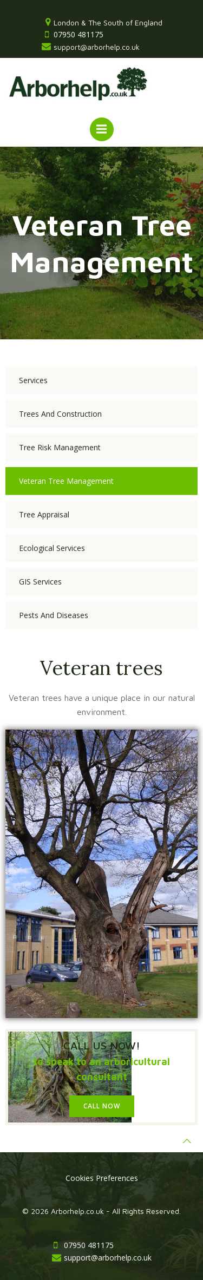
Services (33, 380)
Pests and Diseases (53, 615)
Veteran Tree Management (66, 481)
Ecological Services (52, 548)
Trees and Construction (60, 414)
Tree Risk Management (60, 447)
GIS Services (40, 581)
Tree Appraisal (44, 514)
